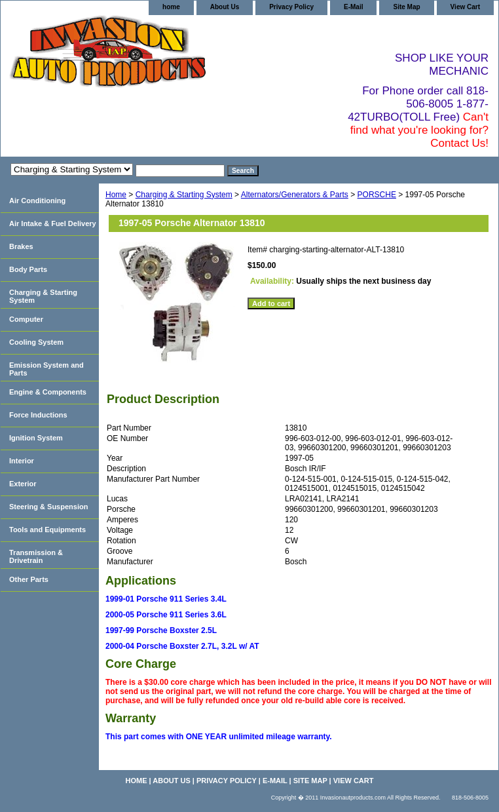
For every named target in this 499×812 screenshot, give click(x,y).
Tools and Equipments (47, 529)
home (171, 6)
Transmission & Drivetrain (36, 556)
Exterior (23, 484)
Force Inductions (38, 415)
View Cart (465, 6)
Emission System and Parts (46, 369)
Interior (21, 461)
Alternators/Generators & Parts (294, 194)
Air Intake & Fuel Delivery (52, 223)
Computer (26, 319)
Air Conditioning (37, 200)
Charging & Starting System (184, 194)
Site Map (406, 6)
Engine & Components (47, 392)
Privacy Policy (291, 6)
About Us (224, 6)
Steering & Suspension (48, 507)
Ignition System (36, 438)
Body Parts (28, 269)
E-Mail (353, 6)
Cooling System (36, 342)
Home (115, 194)
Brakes (21, 246)
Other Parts (28, 579)
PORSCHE (377, 194)
